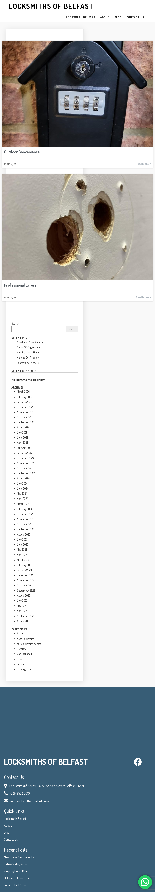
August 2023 (23, 534)
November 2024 (25, 463)
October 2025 (24, 417)
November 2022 (25, 580)
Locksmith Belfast (15, 819)
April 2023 (22, 554)
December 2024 (25, 458)
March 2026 (23, 391)
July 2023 (22, 539)
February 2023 (24, 565)
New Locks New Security (30, 342)
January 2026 (24, 402)
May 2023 (22, 549)
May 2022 (22, 605)
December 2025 (25, 407)
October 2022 (24, 585)
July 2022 (22, 600)
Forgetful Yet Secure (28, 362)
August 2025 (23, 427)
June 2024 (22, 488)
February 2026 (25, 397)
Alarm (20, 633)
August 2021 (23, 621)
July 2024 (22, 483)
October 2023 (24, 524)
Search (15, 323)
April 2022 (22, 610)
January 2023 (24, 570)
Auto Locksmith (25, 638)
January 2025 (24, 453)
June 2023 (22, 544)
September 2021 (25, 616)
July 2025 (22, 432)
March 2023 (23, 560)
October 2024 (24, 468)
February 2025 (24, 447)
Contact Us (11, 839)
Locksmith (22, 664)
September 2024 (26, 473)
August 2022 (23, 595)
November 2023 (25, 519)
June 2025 (22, 437)
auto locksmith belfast (29, 643)
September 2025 (26, 422)
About (8, 825)
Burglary (21, 648)
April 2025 (22, 442)
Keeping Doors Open (28, 352)
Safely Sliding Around (29, 347)
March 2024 (23, 503)
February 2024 (24, 509)
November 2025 (25, 412)
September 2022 (26, 590)
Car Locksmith (25, 653)
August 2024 (23, 478)
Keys (19, 659)
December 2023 (25, 514)
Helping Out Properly (28, 357)
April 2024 (22, 498)
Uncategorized (24, 669)
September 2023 (26, 529)
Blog (6, 832)
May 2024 (22, 493)
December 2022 (25, 575)
